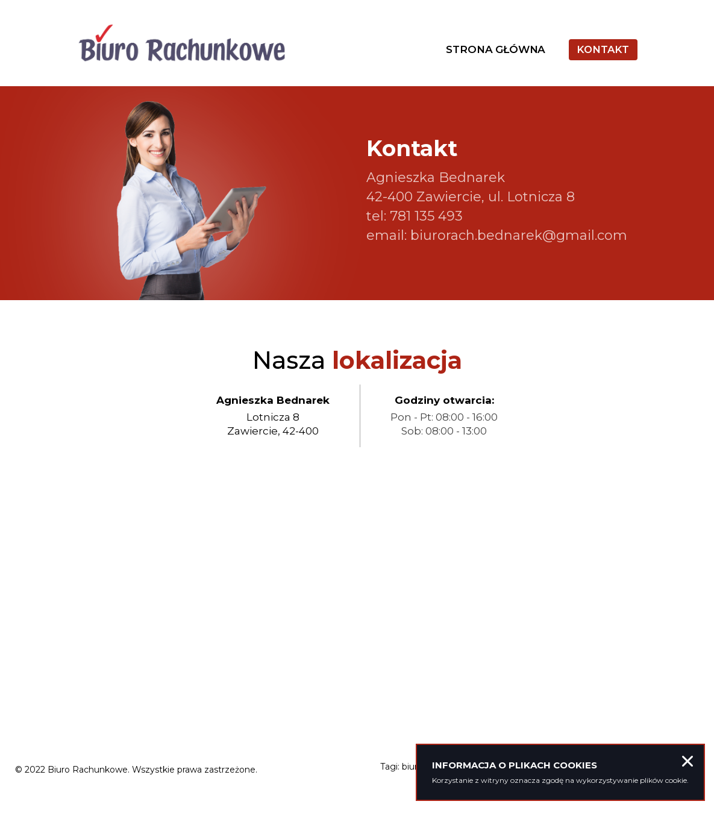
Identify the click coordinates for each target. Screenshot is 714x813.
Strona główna (492, 52)
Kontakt (601, 52)
